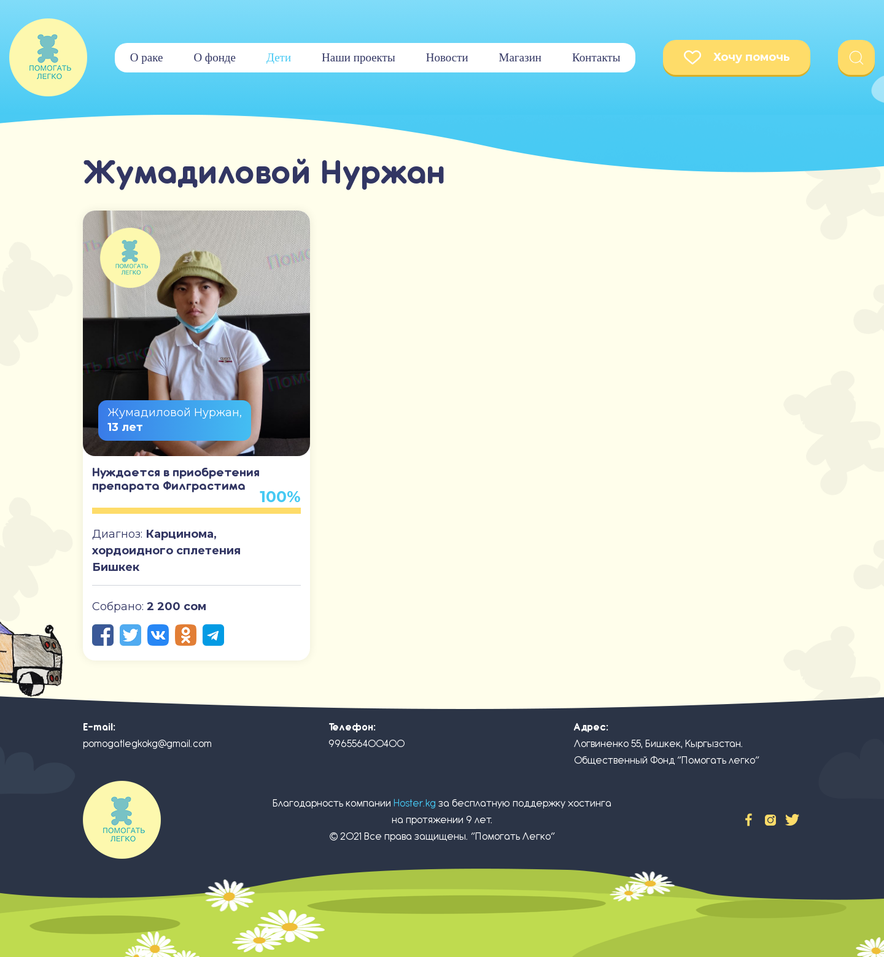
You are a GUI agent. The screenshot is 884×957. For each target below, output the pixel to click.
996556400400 (366, 743)
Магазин (520, 57)
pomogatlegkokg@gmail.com (147, 743)
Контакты (596, 57)
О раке (146, 57)
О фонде (214, 57)
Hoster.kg (415, 803)
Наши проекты (358, 57)
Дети (278, 57)
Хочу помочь (737, 57)
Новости (447, 57)
